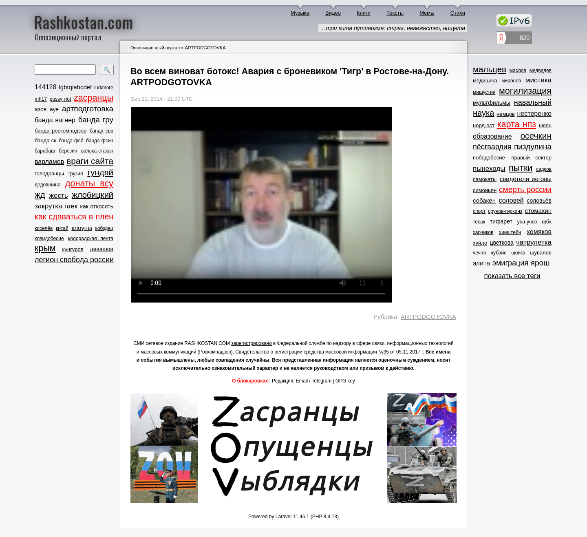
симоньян (485, 190)
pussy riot (60, 99)
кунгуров (73, 249)
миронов (511, 81)
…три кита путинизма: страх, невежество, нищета (392, 28)
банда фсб (71, 141)
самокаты (485, 179)
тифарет (501, 221)
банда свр (101, 131)
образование (492, 136)
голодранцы (49, 173)
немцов (506, 114)
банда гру (95, 119)
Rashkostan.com (83, 21)
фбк (547, 222)
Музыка (300, 13)
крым (45, 248)
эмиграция (510, 263)
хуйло (480, 243)
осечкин (536, 135)
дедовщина (47, 185)
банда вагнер (55, 120)
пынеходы (489, 168)
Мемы (427, 13)
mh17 (41, 99)
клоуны (81, 227)
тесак (479, 222)
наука (483, 112)
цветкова (502, 242)
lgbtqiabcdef (75, 87)
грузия (75, 174)
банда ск (45, 140)
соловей (511, 200)
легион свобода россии (74, 260)
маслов (518, 70)
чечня (479, 253)
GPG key (345, 381)
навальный (533, 102)
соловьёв (539, 200)
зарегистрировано (251, 343)
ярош (540, 263)
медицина (485, 80)
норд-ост (483, 125)
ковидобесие (49, 238)
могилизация (525, 91)
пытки (520, 168)
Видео (333, 13)
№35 (383, 352)
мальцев (489, 69)
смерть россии (525, 189)
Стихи (457, 13)
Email (302, 381)
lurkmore (103, 88)
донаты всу (89, 183)
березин (68, 151)
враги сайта (89, 161)
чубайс (498, 253)
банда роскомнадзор (60, 131)
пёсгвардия (492, 147)
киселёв (44, 228)
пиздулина (533, 146)
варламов (49, 161)
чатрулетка (534, 242)
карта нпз (516, 124)
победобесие (489, 158)
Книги (364, 13)
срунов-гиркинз (505, 211)
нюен (545, 125)
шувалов (541, 253)
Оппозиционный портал (155, 47)
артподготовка (87, 108)
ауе (54, 109)
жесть (58, 195)
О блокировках (250, 381)
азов (40, 109)
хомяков (539, 231)
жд (40, 194)
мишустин (484, 92)
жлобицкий (92, 194)
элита (481, 263)
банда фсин (99, 141)
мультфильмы (491, 102)
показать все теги (512, 276)
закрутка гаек (56, 206)
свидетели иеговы (526, 178)
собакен (484, 200)
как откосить (96, 206)
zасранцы (93, 98)
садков (544, 169)
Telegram (322, 381)
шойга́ (518, 253)
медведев (541, 70)
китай (62, 228)
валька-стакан (97, 151)
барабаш (45, 151)
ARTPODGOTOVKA (205, 47)
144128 (45, 87)
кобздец (104, 228)
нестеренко (534, 113)
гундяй (100, 172)
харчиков (483, 232)
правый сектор (532, 158)
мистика (538, 80)
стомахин (538, 210)
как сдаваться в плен (74, 216)
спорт (479, 211)
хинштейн (510, 232)
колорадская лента (90, 238)
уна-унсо (527, 222)
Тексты (395, 13)
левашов (101, 249)
